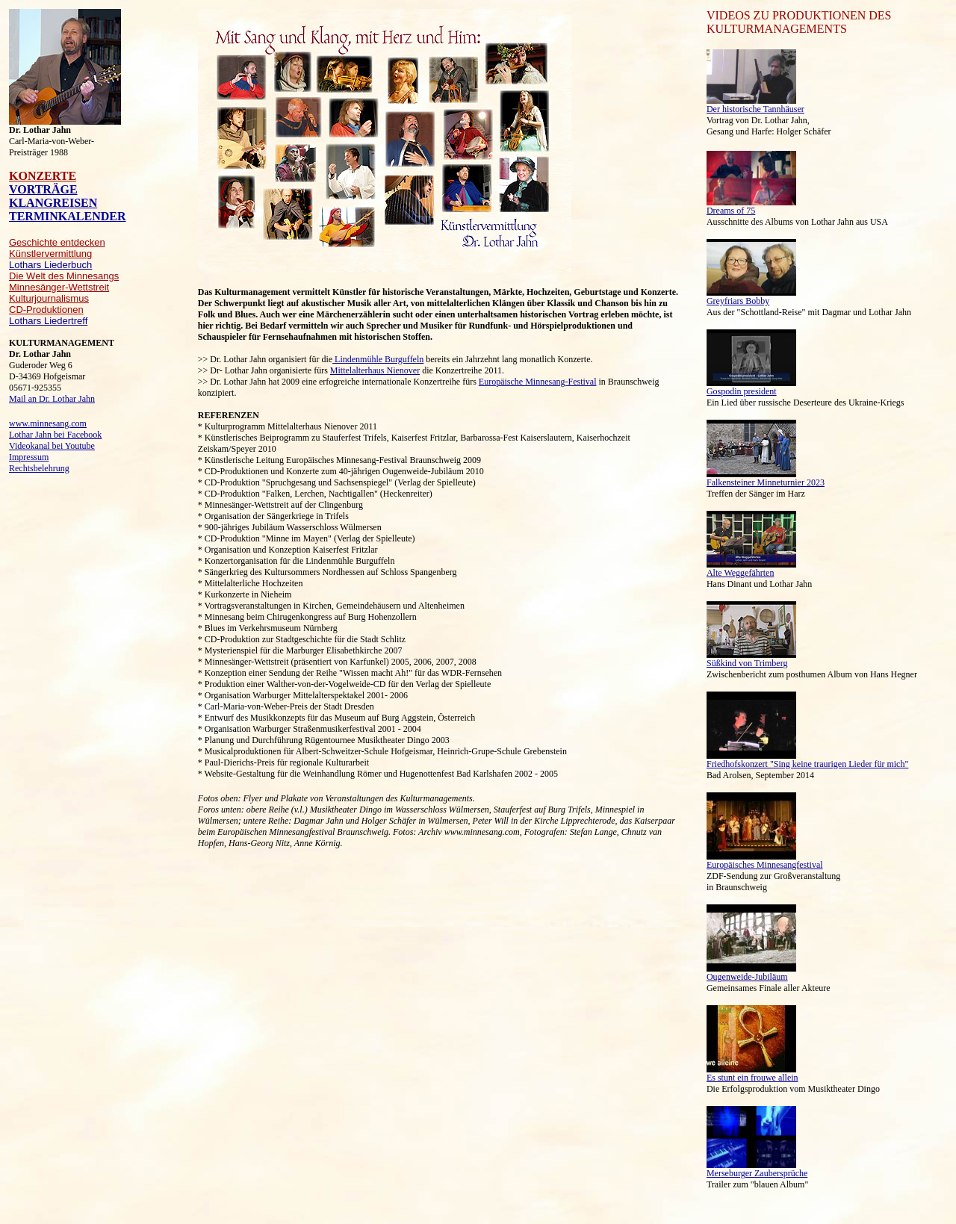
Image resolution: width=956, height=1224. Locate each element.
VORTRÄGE (43, 189)
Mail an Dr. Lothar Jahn (52, 399)
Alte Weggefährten (740, 573)
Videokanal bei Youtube (52, 446)
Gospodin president (742, 391)
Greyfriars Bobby (738, 301)
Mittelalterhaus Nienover (375, 370)
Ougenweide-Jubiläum (747, 977)
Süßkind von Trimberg (747, 663)
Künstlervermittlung (50, 253)
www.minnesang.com (48, 423)
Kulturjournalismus (49, 298)
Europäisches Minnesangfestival (765, 865)
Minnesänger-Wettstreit (59, 287)
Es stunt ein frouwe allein (752, 1077)
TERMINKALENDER (67, 216)
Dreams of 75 (731, 210)
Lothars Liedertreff (48, 320)
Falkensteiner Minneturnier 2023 (766, 482)
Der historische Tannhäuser (755, 109)
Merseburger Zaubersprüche (757, 1173)
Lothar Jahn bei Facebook (55, 434)
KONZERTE (42, 176)
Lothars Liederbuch (50, 264)
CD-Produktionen (46, 309)
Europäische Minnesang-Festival (538, 381)
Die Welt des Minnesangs (64, 276)
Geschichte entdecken (57, 242)
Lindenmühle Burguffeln (377, 359)
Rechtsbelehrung (39, 468)
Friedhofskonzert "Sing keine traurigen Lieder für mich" (807, 764)
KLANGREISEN (53, 202)
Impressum (29, 457)
